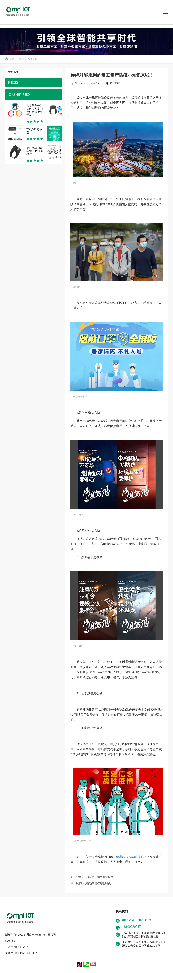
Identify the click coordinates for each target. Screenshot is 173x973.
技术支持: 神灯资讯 (16, 945)
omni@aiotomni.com (136, 919)
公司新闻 (13, 72)
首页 (12, 59)
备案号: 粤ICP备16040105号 (21, 951)
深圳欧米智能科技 (128, 857)
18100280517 (131, 926)
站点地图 (10, 939)
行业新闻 (32, 59)
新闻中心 (21, 59)
